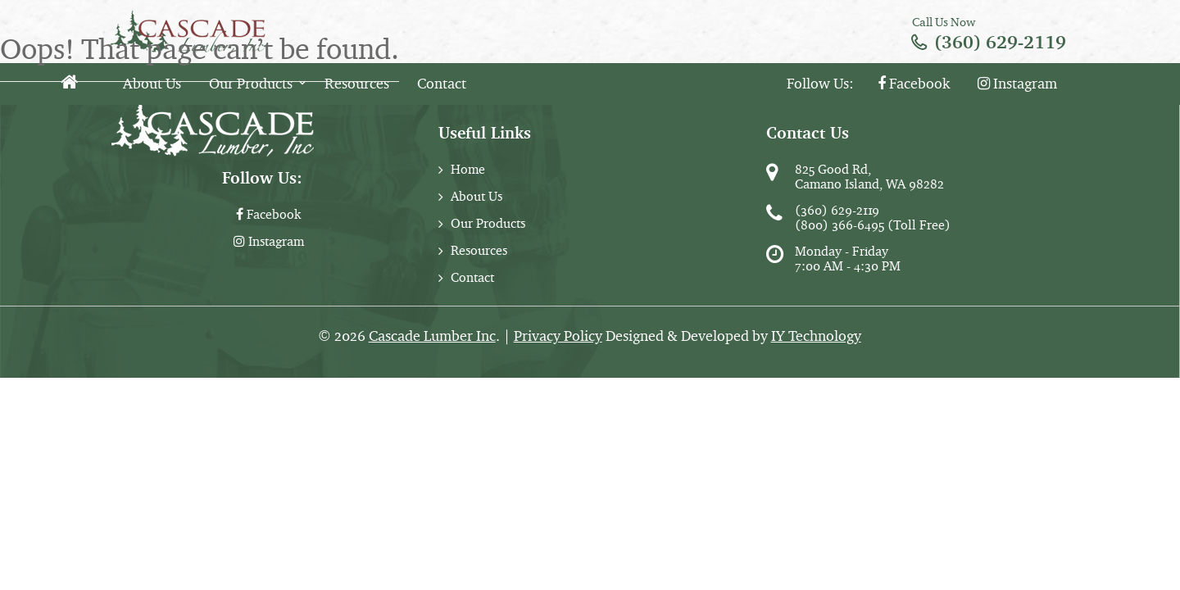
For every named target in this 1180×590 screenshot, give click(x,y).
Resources (356, 84)
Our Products (251, 84)
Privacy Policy (558, 336)
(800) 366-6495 (839, 225)
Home (468, 169)
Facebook (914, 84)
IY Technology (816, 336)
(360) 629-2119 (1000, 42)
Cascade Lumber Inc (432, 336)
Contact (441, 84)
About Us (152, 84)
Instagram (1017, 84)
